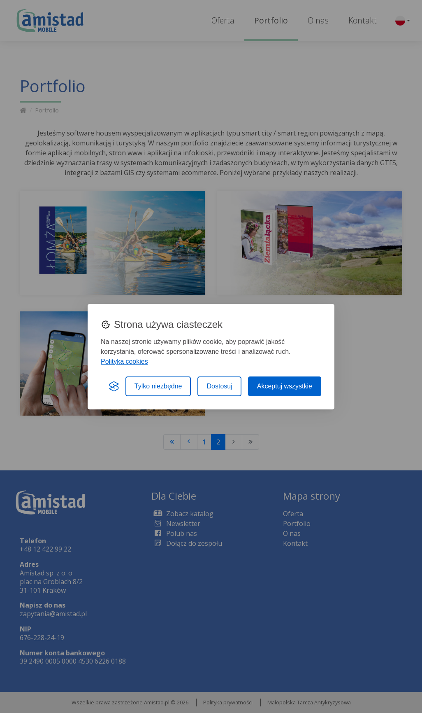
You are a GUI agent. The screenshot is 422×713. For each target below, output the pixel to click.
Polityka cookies (124, 361)
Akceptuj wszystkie (284, 386)
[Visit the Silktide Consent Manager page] (114, 386)
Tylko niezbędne (158, 386)
